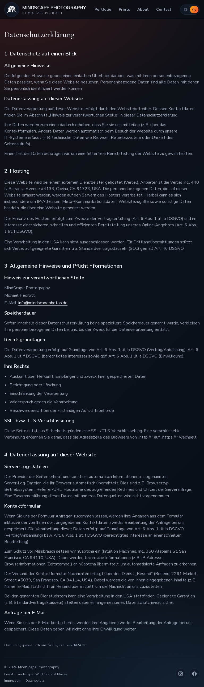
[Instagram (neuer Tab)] (180, 673)
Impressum (12, 680)
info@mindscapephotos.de (42, 303)
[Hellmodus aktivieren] (185, 9)
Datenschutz (35, 680)
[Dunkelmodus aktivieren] (194, 9)
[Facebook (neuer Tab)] (194, 673)
